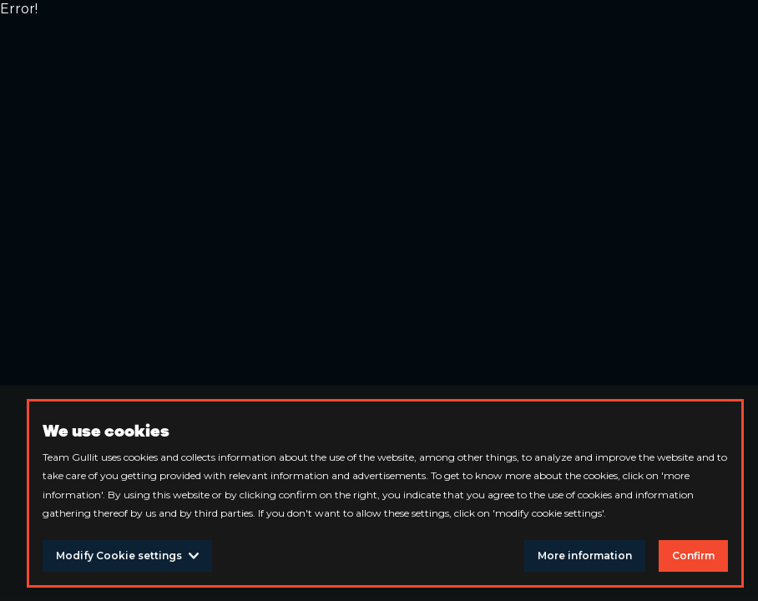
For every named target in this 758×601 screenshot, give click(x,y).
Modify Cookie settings (127, 555)
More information (585, 555)
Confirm (693, 555)
